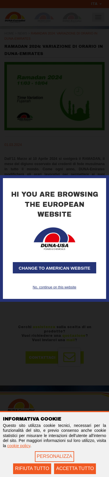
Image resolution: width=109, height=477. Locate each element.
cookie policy (18, 445)
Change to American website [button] (54, 268)
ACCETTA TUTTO (75, 468)
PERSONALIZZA (54, 456)
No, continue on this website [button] (54, 287)
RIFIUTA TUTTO (32, 468)
